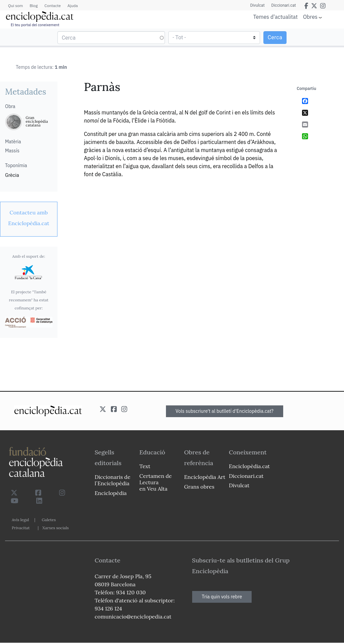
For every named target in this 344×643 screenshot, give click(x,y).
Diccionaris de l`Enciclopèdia (112, 480)
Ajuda (73, 5)
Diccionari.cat (283, 5)
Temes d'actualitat (275, 17)
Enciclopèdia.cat (249, 466)
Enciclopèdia (111, 493)
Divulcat (257, 5)
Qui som (15, 5)
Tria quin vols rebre (222, 597)
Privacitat (21, 527)
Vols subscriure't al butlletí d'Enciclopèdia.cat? (225, 411)
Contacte (52, 5)
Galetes (49, 519)
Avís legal (20, 519)
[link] (28, 218)
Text (144, 466)
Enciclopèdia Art (204, 477)
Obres (310, 16)
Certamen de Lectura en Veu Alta (155, 482)
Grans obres (199, 486)
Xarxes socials (55, 527)
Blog (34, 5)
